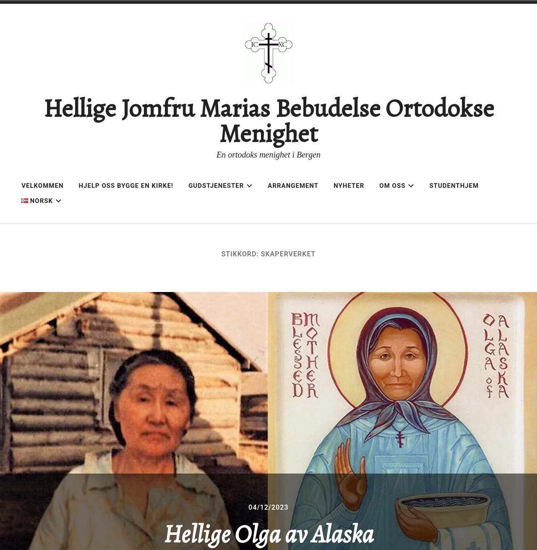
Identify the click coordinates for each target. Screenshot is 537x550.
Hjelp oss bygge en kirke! (126, 185)
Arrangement (293, 185)
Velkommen (42, 185)
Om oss (396, 185)
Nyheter (349, 185)
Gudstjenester (220, 185)
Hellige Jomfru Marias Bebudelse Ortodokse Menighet (268, 121)
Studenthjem (454, 185)
